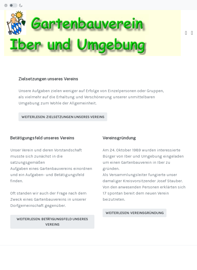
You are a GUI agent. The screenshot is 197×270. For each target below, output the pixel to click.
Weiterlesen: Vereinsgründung (135, 213)
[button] (192, 33)
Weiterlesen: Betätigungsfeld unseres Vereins (52, 222)
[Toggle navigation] (186, 33)
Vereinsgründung (119, 138)
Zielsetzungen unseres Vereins (48, 78)
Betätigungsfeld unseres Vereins (42, 138)
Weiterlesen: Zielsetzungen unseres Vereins (63, 117)
